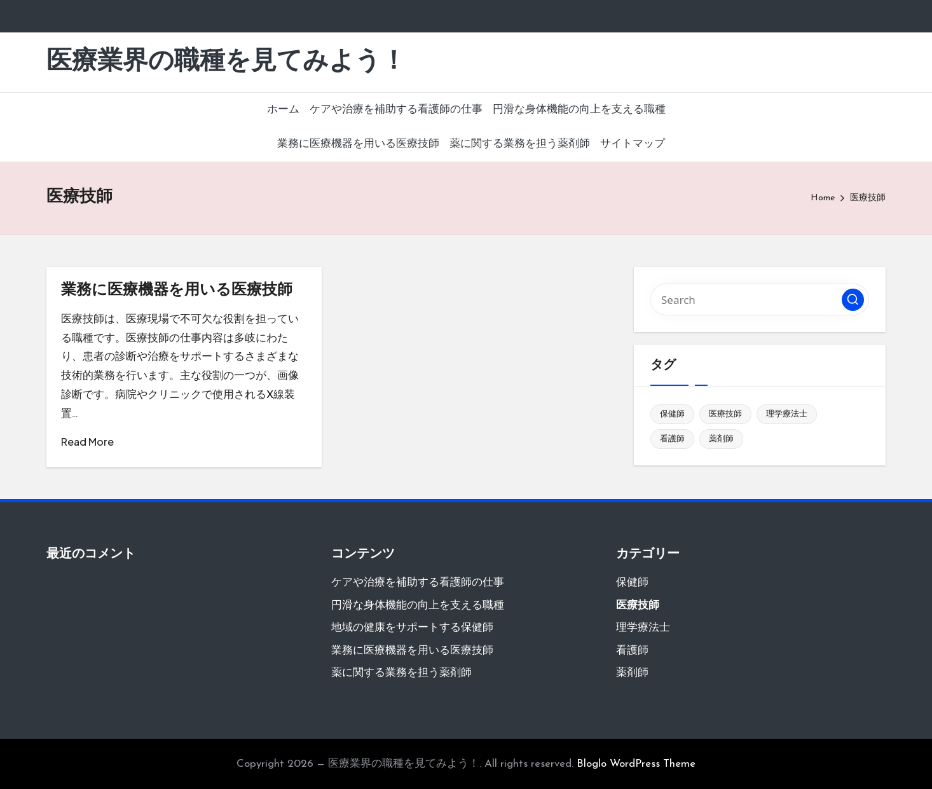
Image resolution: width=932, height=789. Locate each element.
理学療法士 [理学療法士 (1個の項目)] (786, 414)
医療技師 (637, 605)
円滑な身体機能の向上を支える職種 (417, 605)
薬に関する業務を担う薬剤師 (401, 673)
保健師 (632, 582)
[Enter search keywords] (759, 299)
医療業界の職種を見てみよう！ (226, 62)
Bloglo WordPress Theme (636, 763)
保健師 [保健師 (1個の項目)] (672, 414)
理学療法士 (643, 627)
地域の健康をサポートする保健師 (412, 627)
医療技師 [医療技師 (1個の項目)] (725, 414)
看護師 (632, 650)
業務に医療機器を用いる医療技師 (176, 290)
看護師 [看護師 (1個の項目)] (672, 439)
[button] (853, 300)
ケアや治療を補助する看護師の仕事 (417, 582)
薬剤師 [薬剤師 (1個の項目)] (721, 439)
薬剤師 (632, 673)
